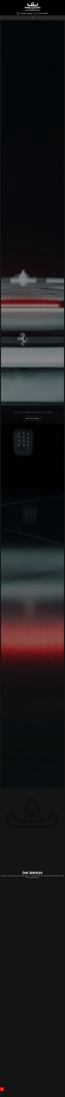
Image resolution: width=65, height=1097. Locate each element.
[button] (32, 17)
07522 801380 (43, 13)
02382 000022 (27, 13)
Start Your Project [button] (32, 418)
